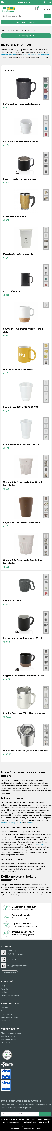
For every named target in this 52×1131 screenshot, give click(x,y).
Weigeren (39, 1128)
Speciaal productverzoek (26, 22)
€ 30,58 (7, 716)
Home (3, 30)
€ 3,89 (6, 335)
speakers (17, 823)
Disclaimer (5, 1042)
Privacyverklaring (8, 1039)
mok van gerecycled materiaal (36, 55)
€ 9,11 (6, 220)
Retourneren (6, 1014)
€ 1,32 (6, 145)
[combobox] (22, 16)
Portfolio (4, 989)
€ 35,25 (7, 754)
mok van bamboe (8, 55)
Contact (4, 1008)
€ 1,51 (6, 257)
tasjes (30, 823)
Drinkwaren (13, 30)
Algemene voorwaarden (11, 1033)
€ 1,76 (6, 488)
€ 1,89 (6, 373)
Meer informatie (15, 1128)
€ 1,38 (6, 448)
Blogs (3, 985)
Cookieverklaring (8, 1036)
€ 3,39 (6, 641)
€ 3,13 (6, 107)
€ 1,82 (6, 526)
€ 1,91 (6, 566)
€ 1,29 (6, 410)
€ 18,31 (6, 295)
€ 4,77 (6, 679)
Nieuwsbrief (6, 1020)
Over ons (5, 1011)
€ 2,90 (6, 604)
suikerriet (40, 844)
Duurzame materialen (10, 995)
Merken (4, 992)
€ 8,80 (6, 182)
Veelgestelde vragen (9, 1017)
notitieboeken (7, 823)
